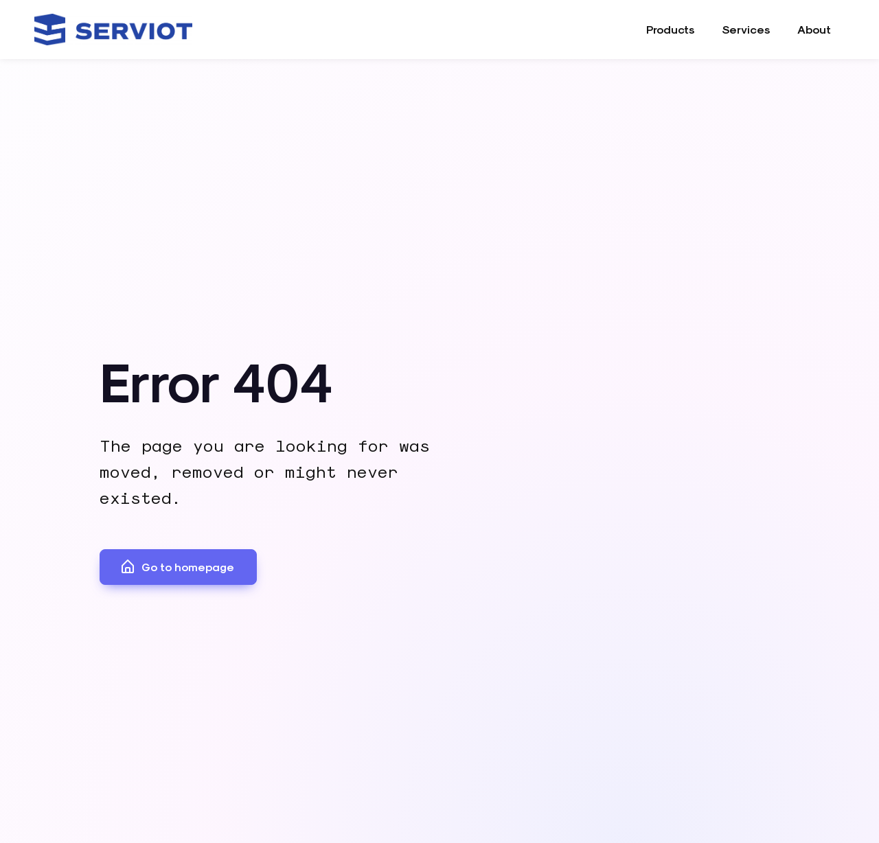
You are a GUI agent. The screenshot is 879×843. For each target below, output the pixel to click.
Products (670, 29)
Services (746, 29)
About (814, 29)
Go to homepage (176, 567)
